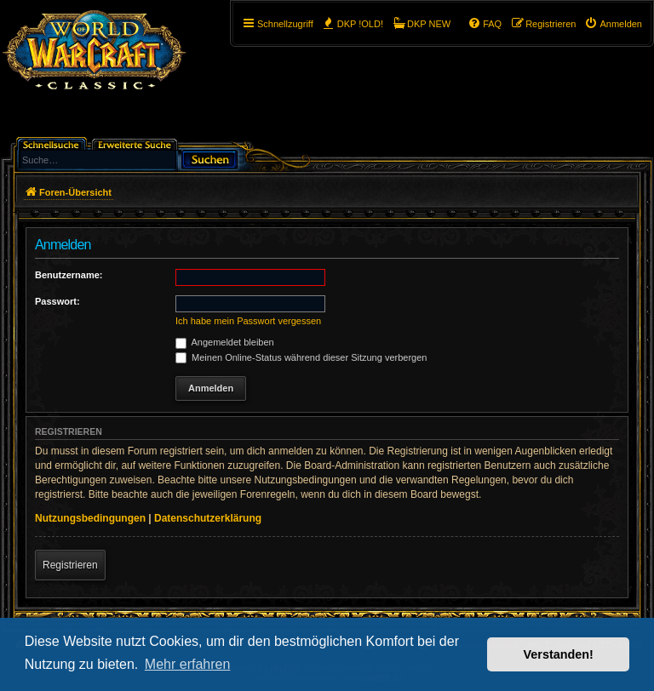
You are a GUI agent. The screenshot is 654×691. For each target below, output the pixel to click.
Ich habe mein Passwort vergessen (248, 321)
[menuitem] (613, 24)
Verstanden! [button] (559, 654)
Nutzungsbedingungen (90, 518)
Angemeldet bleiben (224, 342)
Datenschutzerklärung (207, 518)
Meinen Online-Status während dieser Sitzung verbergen (301, 357)
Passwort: (57, 301)
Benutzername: (68, 275)
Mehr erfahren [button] (188, 664)
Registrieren (70, 565)
